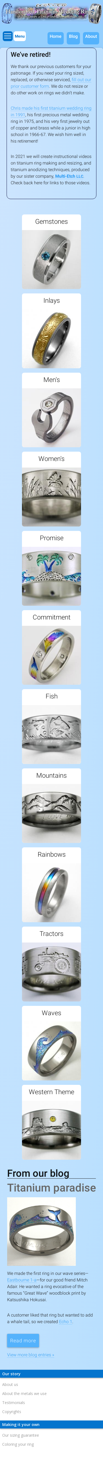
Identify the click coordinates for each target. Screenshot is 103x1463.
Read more (24, 1340)
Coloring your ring (18, 1444)
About (91, 36)
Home (56, 36)
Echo (65, 1321)
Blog (73, 36)
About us (10, 1384)
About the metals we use (24, 1393)
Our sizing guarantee (20, 1435)
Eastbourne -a (22, 1280)
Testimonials (13, 1402)
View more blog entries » (30, 1354)
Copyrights (11, 1411)
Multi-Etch (69, 176)
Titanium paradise (51, 1187)
